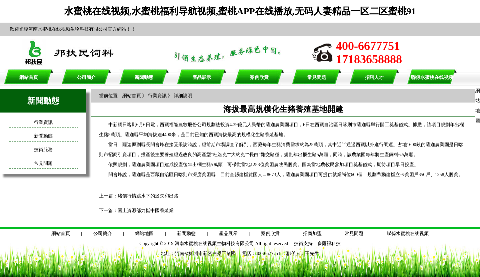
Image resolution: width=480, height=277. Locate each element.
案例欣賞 (259, 77)
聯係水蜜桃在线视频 (432, 77)
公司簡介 (86, 77)
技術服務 (43, 149)
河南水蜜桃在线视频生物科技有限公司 (214, 243)
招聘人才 (374, 77)
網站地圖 (144, 233)
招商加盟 (312, 233)
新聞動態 (144, 77)
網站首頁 (28, 77)
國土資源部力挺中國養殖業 (146, 210)
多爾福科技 (329, 243)
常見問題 (316, 77)
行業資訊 (43, 122)
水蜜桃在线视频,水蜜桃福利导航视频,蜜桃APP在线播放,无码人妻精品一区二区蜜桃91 (240, 11)
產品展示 (201, 77)
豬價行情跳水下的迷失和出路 (148, 195)
